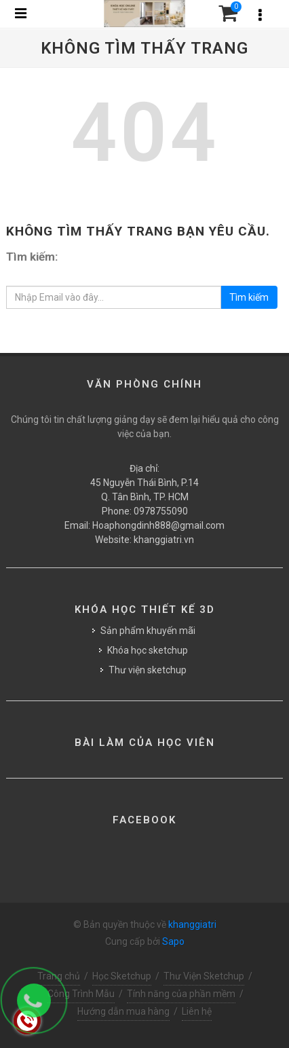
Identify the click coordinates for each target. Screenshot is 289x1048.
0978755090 (161, 511)
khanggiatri (192, 924)
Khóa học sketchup (147, 650)
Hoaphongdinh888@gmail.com (158, 525)
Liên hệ (197, 1011)
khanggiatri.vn (164, 539)
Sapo (173, 941)
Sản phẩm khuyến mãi (147, 630)
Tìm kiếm (249, 297)
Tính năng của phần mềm (181, 993)
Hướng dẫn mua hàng (123, 1011)
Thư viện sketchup (148, 670)
